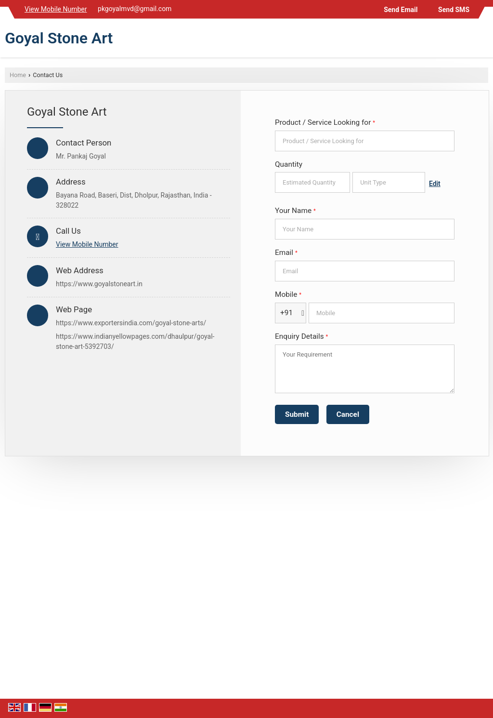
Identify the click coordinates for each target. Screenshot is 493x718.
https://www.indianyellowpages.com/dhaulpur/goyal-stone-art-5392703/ (135, 341)
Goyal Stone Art (59, 38)
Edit (435, 183)
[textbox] (388, 182)
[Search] (482, 40)
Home (18, 75)
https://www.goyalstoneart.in (99, 284)
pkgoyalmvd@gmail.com (134, 9)
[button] (56, 9)
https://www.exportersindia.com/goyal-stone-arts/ (131, 323)
